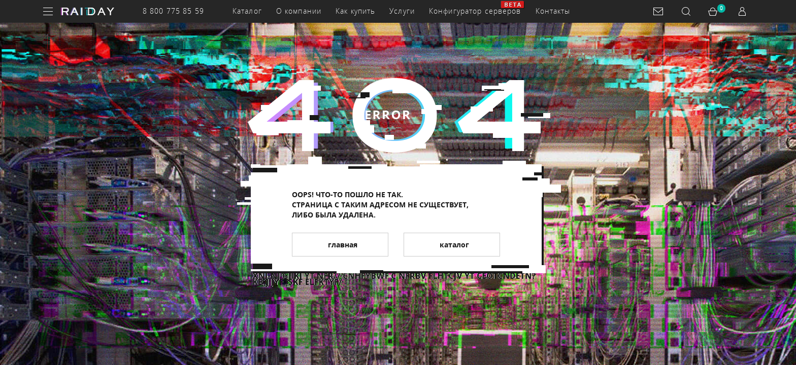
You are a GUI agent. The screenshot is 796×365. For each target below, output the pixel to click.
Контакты (553, 11)
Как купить (355, 11)
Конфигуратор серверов (475, 11)
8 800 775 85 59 (173, 11)
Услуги (402, 11)
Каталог (247, 11)
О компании (298, 11)
